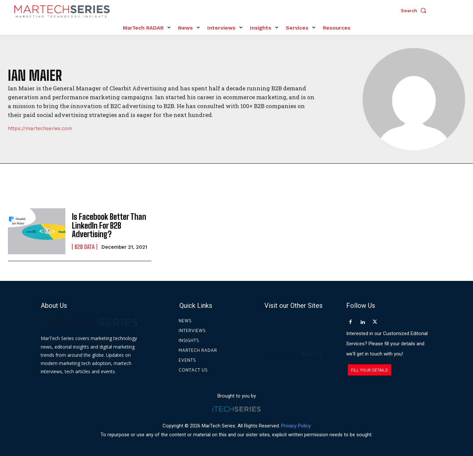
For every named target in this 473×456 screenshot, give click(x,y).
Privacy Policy (296, 426)
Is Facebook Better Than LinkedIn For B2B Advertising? (109, 225)
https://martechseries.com (40, 128)
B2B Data (85, 247)
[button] (415, 10)
